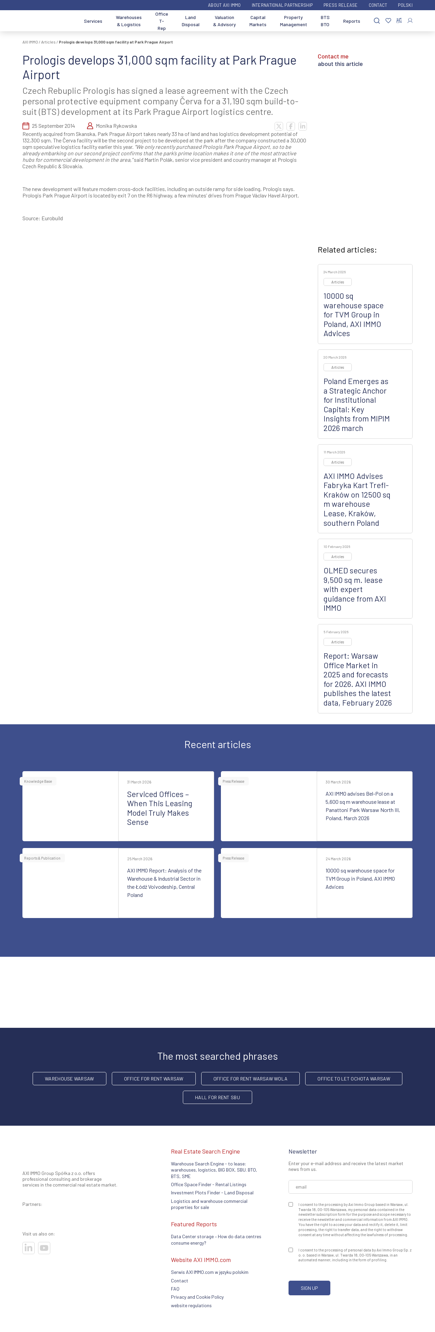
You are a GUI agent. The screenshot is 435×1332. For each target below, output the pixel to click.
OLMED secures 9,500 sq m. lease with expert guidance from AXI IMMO (355, 589)
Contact (378, 5)
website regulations (191, 1305)
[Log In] (410, 20)
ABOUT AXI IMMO (224, 5)
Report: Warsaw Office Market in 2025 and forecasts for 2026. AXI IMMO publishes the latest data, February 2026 (358, 679)
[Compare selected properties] (399, 20)
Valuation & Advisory (224, 20)
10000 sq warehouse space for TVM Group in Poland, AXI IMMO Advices (354, 314)
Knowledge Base (38, 781)
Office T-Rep (161, 21)
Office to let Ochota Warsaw (353, 1079)
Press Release (341, 5)
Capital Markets (257, 20)
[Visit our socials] (28, 1248)
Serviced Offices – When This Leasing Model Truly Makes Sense (159, 808)
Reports (351, 21)
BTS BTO (325, 20)
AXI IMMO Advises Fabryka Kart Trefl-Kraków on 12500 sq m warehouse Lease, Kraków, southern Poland (357, 499)
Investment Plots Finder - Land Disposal (212, 1192)
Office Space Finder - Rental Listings (208, 1184)
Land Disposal (190, 20)
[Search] (377, 21)
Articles (48, 41)
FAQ (175, 1289)
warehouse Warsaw (69, 1079)
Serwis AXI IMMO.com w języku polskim (209, 1272)
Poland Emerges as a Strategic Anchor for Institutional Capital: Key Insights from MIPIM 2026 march (357, 404)
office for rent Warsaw (154, 1079)
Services (93, 21)
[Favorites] (388, 21)
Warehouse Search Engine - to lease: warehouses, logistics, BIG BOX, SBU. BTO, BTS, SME (214, 1170)
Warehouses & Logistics (129, 20)
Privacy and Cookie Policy (197, 1297)
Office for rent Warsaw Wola (250, 1079)
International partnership (282, 5)
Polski (405, 5)
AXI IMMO (30, 41)
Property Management (293, 20)
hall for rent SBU (217, 1097)
